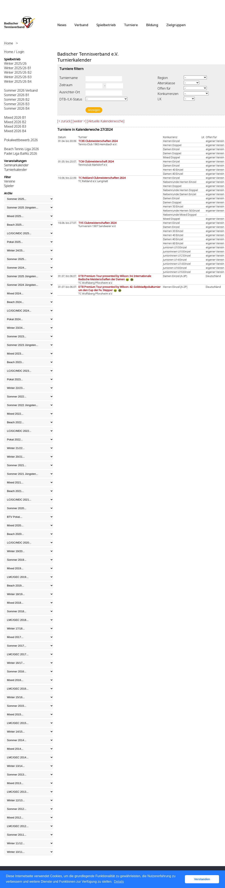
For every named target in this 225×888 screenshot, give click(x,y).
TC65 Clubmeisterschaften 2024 (97, 141)
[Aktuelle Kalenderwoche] (105, 121)
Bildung (152, 25)
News (61, 25)
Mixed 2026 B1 (15, 117)
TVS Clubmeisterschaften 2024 (97, 223)
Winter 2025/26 (15, 63)
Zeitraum (65, 85)
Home (8, 43)
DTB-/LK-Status (70, 99)
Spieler (9, 185)
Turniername (68, 77)
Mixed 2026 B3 (15, 126)
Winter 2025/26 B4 (18, 81)
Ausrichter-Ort (69, 92)
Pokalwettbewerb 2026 (21, 140)
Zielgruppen (176, 25)
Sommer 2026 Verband (21, 90)
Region (163, 77)
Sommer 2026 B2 (16, 99)
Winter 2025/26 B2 (18, 72)
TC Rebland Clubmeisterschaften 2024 (101, 178)
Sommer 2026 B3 (16, 104)
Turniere (131, 25)
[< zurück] (64, 121)
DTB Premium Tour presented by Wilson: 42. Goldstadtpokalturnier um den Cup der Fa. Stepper (119, 288)
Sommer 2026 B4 (16, 108)
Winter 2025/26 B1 (18, 68)
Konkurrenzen (168, 93)
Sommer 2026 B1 (16, 95)
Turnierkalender (15, 169)
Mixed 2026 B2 (15, 122)
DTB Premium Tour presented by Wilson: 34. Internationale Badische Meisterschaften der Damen (114, 277)
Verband (81, 25)
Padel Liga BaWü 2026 (20, 153)
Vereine (9, 181)
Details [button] (119, 881)
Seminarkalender (16, 165)
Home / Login (14, 52)
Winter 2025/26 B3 (18, 77)
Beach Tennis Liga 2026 (21, 149)
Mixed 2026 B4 (15, 131)
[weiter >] (79, 121)
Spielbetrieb (106, 25)
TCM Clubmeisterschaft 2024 (96, 161)
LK (159, 99)
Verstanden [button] (202, 879)
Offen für (164, 88)
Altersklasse (166, 83)
